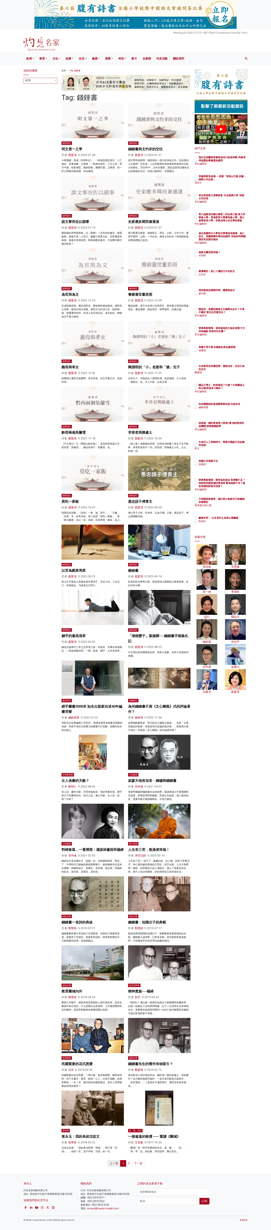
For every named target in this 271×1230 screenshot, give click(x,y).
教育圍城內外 (72, 991)
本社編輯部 (225, 166)
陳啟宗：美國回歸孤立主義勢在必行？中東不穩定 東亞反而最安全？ (232, 312)
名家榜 (147, 58)
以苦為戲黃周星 (74, 570)
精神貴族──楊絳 (141, 991)
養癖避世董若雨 (140, 294)
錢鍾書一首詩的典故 (77, 922)
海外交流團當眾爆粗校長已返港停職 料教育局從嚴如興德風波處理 (232, 160)
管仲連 (139, 786)
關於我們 (178, 58)
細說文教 (67, 916)
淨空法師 (140, 855)
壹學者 (66, 1130)
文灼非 (222, 277)
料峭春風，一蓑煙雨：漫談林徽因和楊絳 (93, 850)
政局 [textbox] (28, 80)
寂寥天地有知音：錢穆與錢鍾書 (152, 781)
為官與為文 (70, 294)
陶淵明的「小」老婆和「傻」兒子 (154, 367)
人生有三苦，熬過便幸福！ (149, 850)
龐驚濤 (72, 155)
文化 (55, 58)
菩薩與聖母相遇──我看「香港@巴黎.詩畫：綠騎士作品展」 (232, 179)
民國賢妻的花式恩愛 (77, 1064)
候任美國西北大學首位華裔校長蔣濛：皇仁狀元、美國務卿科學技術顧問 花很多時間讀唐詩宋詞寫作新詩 (232, 239)
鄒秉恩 (222, 372)
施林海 (139, 717)
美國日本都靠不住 (228, 461)
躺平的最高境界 (74, 636)
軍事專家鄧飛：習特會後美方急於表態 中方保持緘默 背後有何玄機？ (232, 331)
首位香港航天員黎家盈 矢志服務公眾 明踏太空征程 (232, 198)
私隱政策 (243, 1220)
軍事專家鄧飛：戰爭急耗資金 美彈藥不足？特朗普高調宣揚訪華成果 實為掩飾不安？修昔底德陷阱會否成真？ (232, 486)
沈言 (71, 1069)
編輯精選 (73, 717)
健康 (94, 58)
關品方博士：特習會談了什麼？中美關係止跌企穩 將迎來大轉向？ (232, 388)
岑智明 (222, 255)
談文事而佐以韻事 (75, 222)
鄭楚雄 (72, 928)
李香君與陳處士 (140, 432)
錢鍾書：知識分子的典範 (147, 922)
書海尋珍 (67, 700)
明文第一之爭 (72, 149)
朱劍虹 (222, 524)
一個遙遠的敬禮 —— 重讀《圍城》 (154, 1136)
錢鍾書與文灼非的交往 (145, 149)
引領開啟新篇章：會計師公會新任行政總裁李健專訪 (232, 502)
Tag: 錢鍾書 (75, 70)
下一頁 (138, 1163)
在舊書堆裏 (68, 775)
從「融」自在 (135, 1130)
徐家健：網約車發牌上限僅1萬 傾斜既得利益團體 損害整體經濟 (232, 426)
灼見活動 (161, 58)
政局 (29, 58)
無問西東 (67, 1058)
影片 (134, 58)
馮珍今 (222, 185)
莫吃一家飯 (70, 501)
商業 (108, 58)
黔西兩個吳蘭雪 (74, 432)
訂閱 (204, 1201)
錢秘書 (133, 570)
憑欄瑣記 (133, 700)
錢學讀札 (67, 143)
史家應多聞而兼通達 (143, 222)
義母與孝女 (70, 367)
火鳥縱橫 (133, 775)
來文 (221, 448)
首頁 (64, 70)
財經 (68, 58)
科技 (121, 58)
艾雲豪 (139, 1142)
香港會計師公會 (227, 508)
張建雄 (222, 353)
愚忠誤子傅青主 (140, 501)
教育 (42, 58)
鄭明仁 (72, 786)
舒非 (137, 997)
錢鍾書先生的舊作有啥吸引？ (150, 1064)
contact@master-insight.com (103, 1208)
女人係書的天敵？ (75, 781)
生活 (81, 58)
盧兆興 (222, 296)
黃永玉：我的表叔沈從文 (81, 1136)
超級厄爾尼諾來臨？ (230, 252)
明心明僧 (133, 844)
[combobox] (40, 81)
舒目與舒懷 (134, 985)
